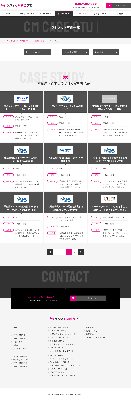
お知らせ (17, 345)
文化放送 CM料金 (57, 341)
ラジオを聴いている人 (22, 360)
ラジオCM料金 (45, 14)
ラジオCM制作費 (20, 363)
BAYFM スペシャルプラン (63, 359)
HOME (9, 14)
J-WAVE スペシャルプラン (63, 376)
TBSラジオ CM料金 (58, 331)
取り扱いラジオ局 (27, 14)
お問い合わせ (92, 331)
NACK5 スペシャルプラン (63, 351)
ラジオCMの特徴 (20, 356)
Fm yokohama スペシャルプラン (66, 365)
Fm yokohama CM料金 (60, 362)
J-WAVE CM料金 (57, 372)
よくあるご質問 (100, 14)
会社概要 (120, 14)
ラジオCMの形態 (20, 366)
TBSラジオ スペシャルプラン (64, 334)
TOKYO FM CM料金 (58, 369)
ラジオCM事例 (63, 14)
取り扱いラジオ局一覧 (59, 327)
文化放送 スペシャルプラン (63, 344)
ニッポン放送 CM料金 (59, 337)
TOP (15, 327)
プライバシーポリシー (95, 337)
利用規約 (90, 334)
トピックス (81, 14)
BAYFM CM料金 (57, 355)
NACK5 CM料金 (57, 347)
